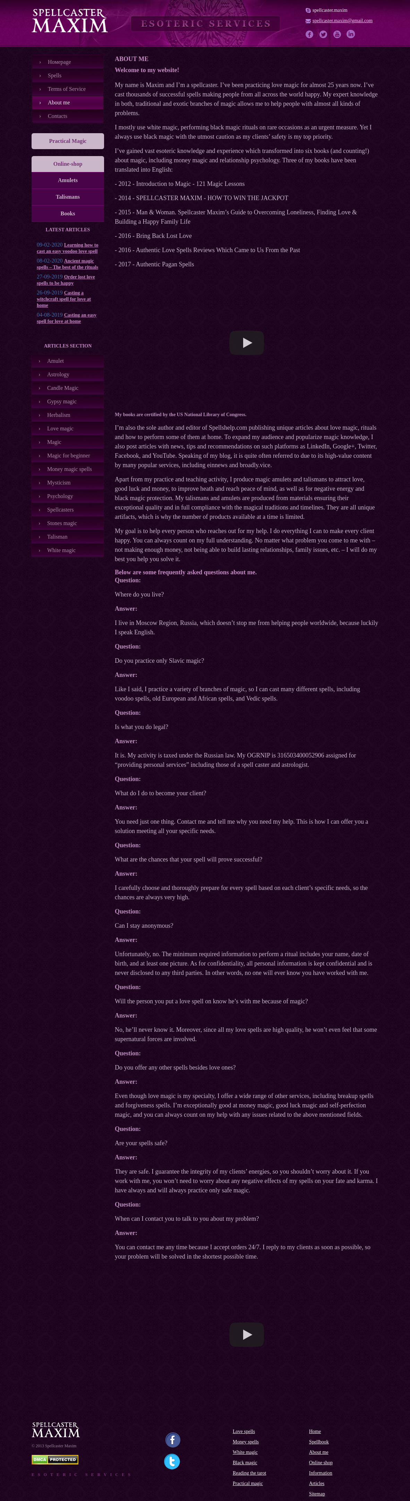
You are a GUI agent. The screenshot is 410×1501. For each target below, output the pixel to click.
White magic (61, 550)
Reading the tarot (249, 1473)
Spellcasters (60, 510)
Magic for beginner (68, 455)
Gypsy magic (62, 401)
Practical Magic (68, 141)
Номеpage (59, 62)
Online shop (321, 1462)
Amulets (68, 180)
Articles (316, 1483)
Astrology (58, 374)
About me (59, 102)
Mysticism (59, 483)
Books (68, 213)
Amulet (55, 361)
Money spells (246, 1441)
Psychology (60, 496)
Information (320, 1473)
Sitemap (317, 1493)
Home (315, 1431)
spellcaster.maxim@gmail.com (343, 20)
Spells (54, 75)
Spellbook (319, 1441)
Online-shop (68, 164)
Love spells (244, 1431)
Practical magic (248, 1483)
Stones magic (62, 523)
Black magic (245, 1462)
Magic (54, 442)
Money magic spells (69, 469)
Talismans (68, 197)
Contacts (57, 116)
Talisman (57, 537)
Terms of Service (67, 89)
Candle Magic (62, 388)
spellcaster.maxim (330, 10)
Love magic (60, 428)
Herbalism (58, 415)
